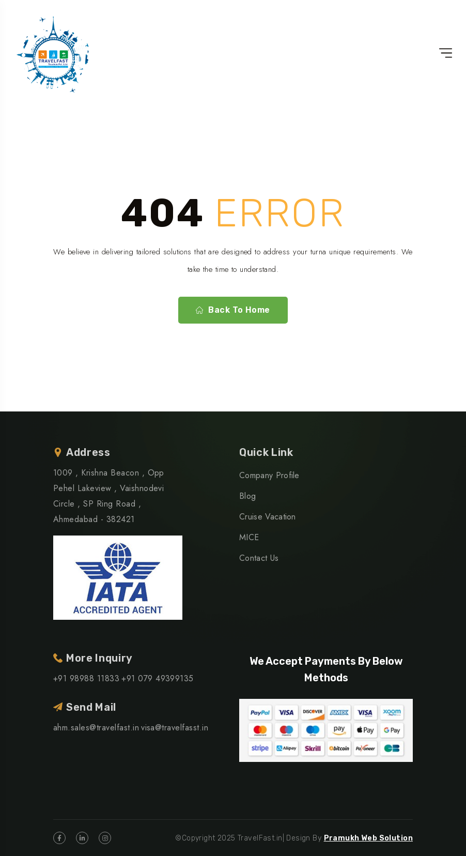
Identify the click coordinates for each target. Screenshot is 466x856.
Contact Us (258, 558)
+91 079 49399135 (157, 678)
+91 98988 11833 (86, 678)
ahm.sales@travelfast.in (96, 727)
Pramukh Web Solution (368, 838)
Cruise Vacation (267, 517)
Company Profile (269, 475)
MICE (249, 537)
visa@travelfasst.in (174, 727)
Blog (247, 496)
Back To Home (233, 310)
